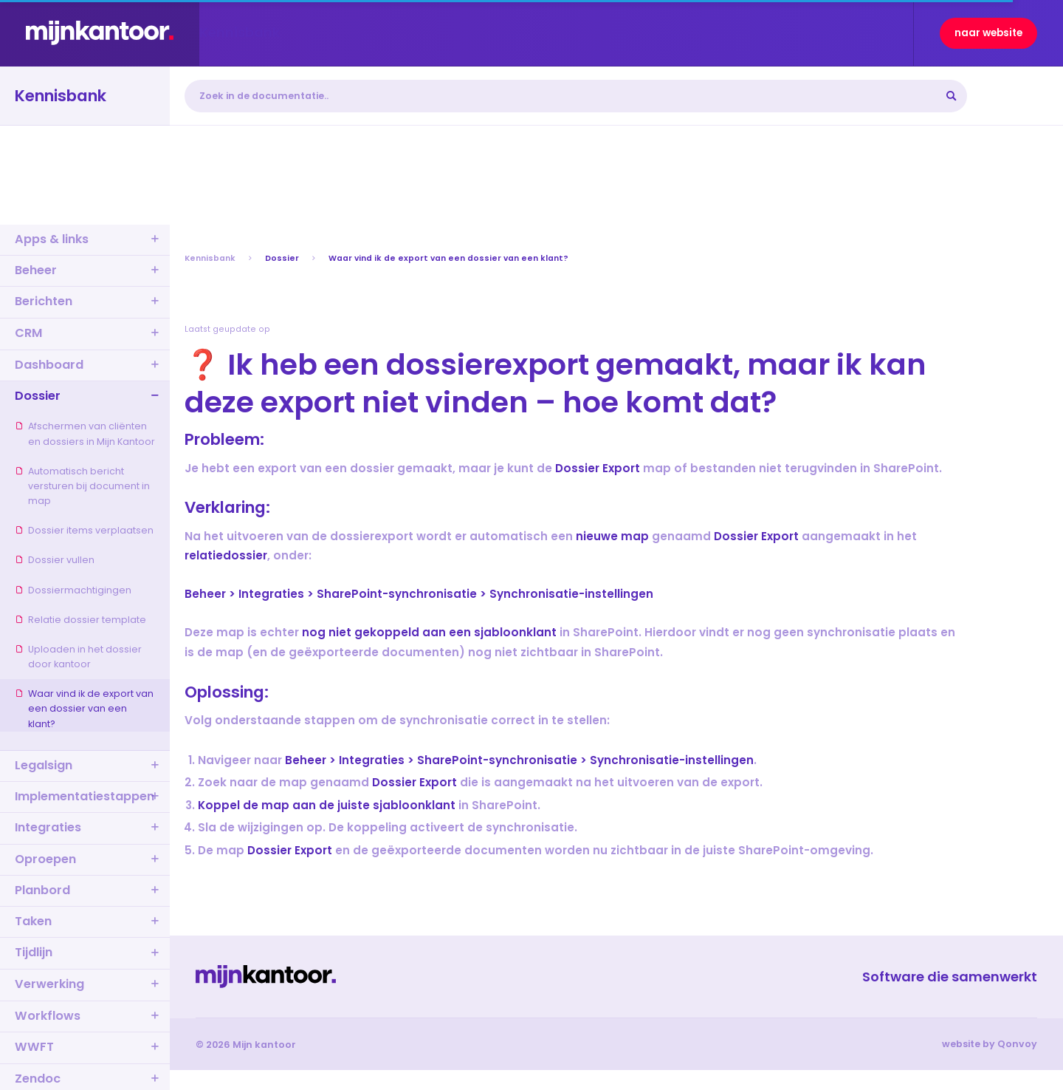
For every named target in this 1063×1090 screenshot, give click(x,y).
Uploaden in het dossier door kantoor (78, 656)
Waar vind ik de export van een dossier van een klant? (84, 708)
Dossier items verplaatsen (84, 530)
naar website (988, 33)
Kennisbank (210, 258)
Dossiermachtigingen (73, 590)
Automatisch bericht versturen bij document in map (82, 486)
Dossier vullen (54, 559)
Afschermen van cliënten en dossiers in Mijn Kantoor (85, 433)
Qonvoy (1017, 1044)
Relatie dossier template (80, 619)
